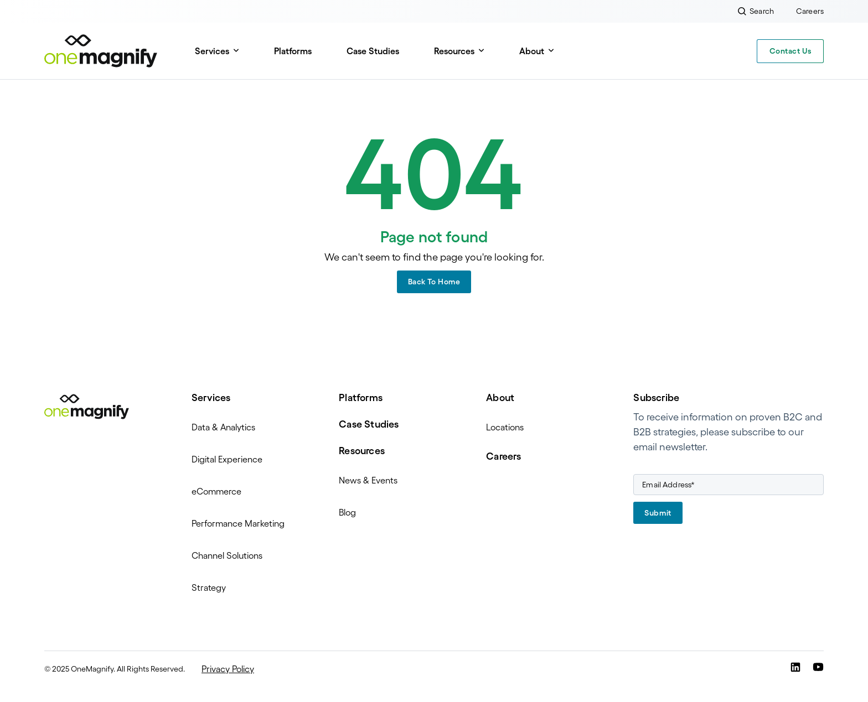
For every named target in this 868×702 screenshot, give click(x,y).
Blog (347, 512)
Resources (454, 51)
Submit (657, 512)
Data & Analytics (223, 427)
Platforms (293, 51)
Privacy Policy (228, 669)
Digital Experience (227, 459)
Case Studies (373, 51)
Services (212, 51)
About (531, 51)
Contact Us (790, 50)
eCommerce (216, 491)
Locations (505, 427)
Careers (503, 456)
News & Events (368, 480)
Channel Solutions (227, 555)
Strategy (209, 587)
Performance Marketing (238, 523)
